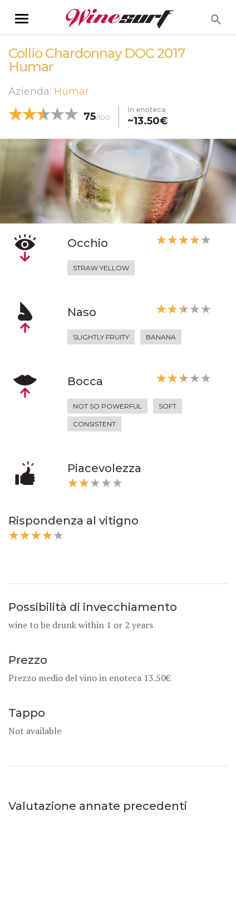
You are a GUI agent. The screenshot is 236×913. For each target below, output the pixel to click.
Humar (71, 91)
